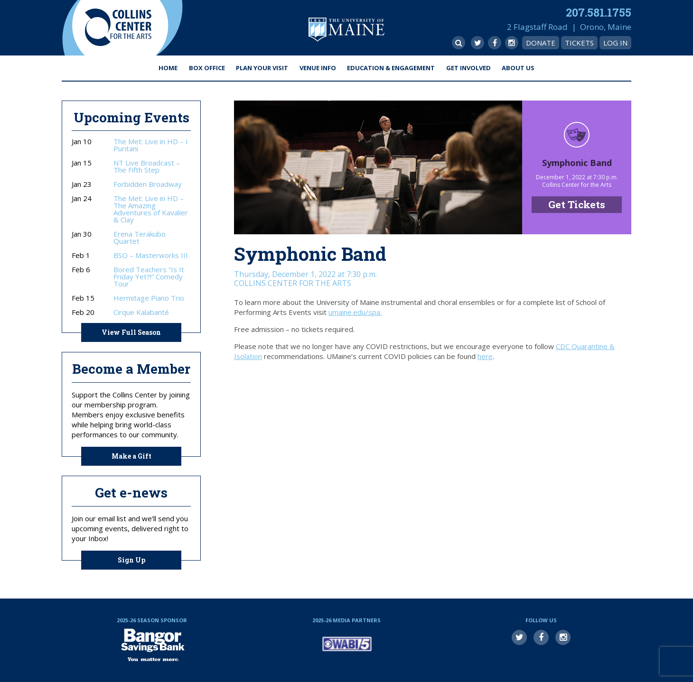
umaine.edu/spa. (355, 312)
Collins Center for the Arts (118, 28)
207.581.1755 (598, 12)
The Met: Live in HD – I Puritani (150, 145)
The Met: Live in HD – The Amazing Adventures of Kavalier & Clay (150, 209)
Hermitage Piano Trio (148, 298)
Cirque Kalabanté (141, 312)
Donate (540, 42)
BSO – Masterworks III (150, 255)
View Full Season (131, 332)
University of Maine (346, 30)
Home (168, 68)
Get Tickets (576, 204)
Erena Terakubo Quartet (139, 237)
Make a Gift (131, 456)
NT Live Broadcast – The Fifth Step (146, 166)
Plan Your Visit (262, 68)
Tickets (579, 42)
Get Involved (468, 68)
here (485, 356)
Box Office (207, 68)
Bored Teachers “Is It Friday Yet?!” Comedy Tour (148, 276)
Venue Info (318, 68)
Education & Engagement (391, 68)
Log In (615, 42)
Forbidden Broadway (147, 184)
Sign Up (131, 559)
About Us (518, 68)
